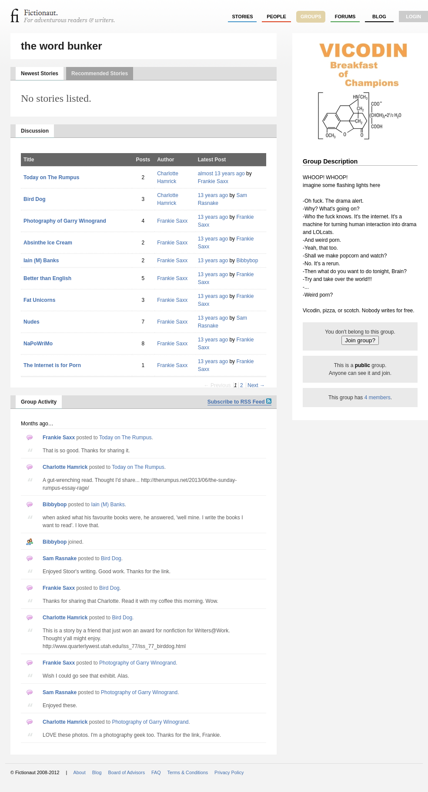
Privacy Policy (229, 772)
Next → (256, 385)
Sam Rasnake (60, 558)
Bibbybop (247, 260)
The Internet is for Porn (52, 365)
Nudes (31, 322)
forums (345, 16)
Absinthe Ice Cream (47, 243)
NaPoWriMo (38, 344)
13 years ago (213, 195)
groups (311, 16)
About (80, 772)
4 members (377, 397)
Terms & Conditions (187, 772)
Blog (379, 16)
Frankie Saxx (213, 181)
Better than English (47, 278)
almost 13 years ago (221, 173)
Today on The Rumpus (51, 177)
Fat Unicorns (39, 300)
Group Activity (39, 402)
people (276, 16)
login (413, 16)
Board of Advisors (126, 772)
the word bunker (61, 46)
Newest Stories (39, 73)
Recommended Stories (99, 73)
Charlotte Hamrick (65, 467)
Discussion (35, 131)
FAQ (156, 772)
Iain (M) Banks (41, 260)
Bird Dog (34, 199)
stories (242, 16)
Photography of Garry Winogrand (64, 221)
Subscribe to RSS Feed (239, 402)
